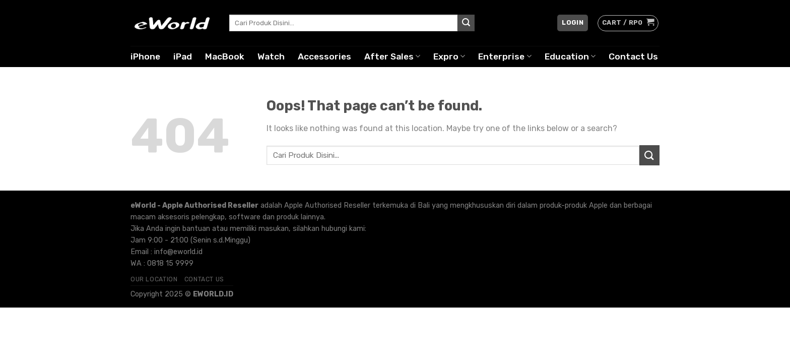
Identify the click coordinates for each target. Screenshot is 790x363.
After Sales (392, 56)
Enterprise (504, 56)
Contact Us (633, 56)
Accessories (324, 56)
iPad (182, 56)
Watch (271, 56)
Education (570, 56)
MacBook (224, 56)
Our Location (153, 279)
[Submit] (466, 23)
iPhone (145, 56)
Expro (449, 56)
